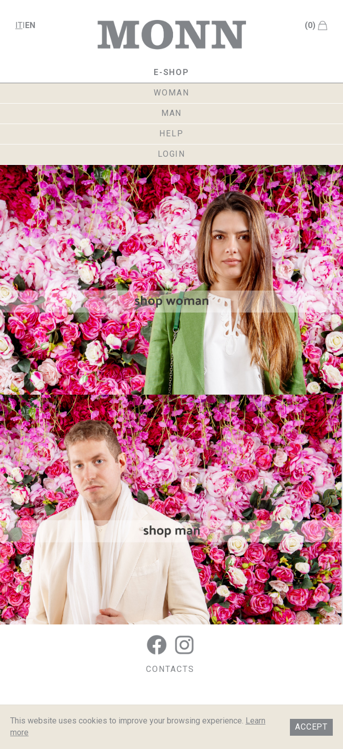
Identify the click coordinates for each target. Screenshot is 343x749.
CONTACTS (170, 669)
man (171, 113)
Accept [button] (311, 727)
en (30, 25)
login (172, 154)
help (171, 133)
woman (171, 93)
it (18, 25)
